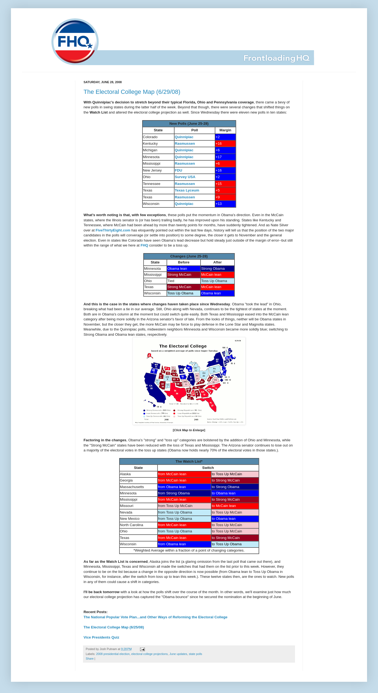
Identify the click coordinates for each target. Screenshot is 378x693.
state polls (195, 654)
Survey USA (185, 177)
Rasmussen (185, 143)
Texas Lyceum (187, 190)
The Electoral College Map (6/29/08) (132, 91)
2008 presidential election (113, 654)
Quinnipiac (184, 137)
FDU (178, 170)
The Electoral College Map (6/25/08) (114, 627)
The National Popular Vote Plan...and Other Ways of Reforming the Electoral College (155, 617)
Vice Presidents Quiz (101, 637)
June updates (178, 654)
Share (90, 658)
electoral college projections (149, 654)
